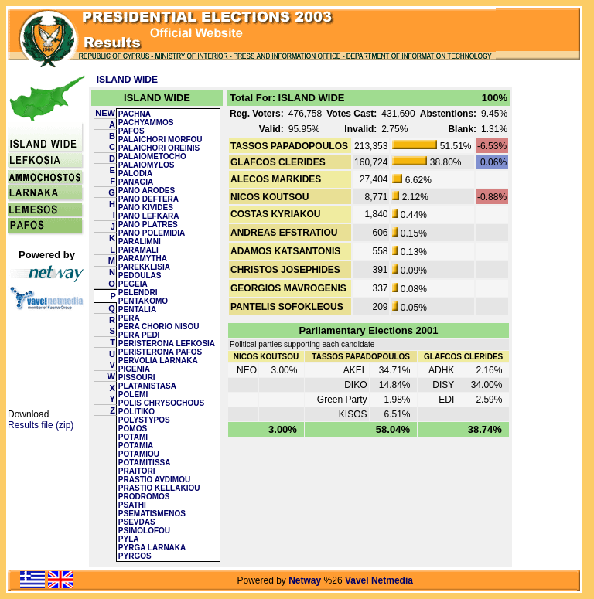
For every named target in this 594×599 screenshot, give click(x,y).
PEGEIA (133, 284)
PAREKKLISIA (144, 267)
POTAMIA (135, 445)
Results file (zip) (40, 425)
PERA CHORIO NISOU (159, 326)
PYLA (128, 539)
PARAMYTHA (142, 258)
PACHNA (134, 114)
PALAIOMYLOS (146, 165)
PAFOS (131, 131)
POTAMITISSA (144, 462)
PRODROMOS (144, 496)
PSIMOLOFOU (144, 530)
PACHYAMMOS (146, 122)
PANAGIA (135, 182)
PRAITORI (136, 471)
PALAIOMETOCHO (152, 156)
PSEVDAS (136, 522)
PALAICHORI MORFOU (160, 139)
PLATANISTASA (147, 386)
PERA (129, 318)
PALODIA (135, 173)
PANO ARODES (146, 190)
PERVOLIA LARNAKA (158, 360)
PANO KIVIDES (145, 207)
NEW (105, 112)
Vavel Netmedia (379, 580)
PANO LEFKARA (148, 216)
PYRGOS (135, 556)
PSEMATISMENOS (152, 513)
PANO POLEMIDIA (151, 233)
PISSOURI (136, 377)
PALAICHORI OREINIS (159, 148)
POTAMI (133, 437)
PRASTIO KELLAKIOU (159, 488)
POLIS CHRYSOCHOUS (161, 403)
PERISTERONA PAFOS (160, 352)
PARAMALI (138, 250)
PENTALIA (137, 309)
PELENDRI (138, 292)
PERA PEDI (139, 335)
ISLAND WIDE (127, 79)
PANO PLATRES (148, 224)
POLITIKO (136, 411)
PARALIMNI (139, 241)
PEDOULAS (140, 275)
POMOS (132, 428)
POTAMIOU (138, 454)
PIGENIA (134, 369)
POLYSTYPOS (144, 420)
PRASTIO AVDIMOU (154, 479)
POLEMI (133, 394)
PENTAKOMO (143, 301)
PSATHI (132, 505)
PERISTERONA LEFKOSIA (166, 343)
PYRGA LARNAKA (152, 547)
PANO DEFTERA (148, 199)
